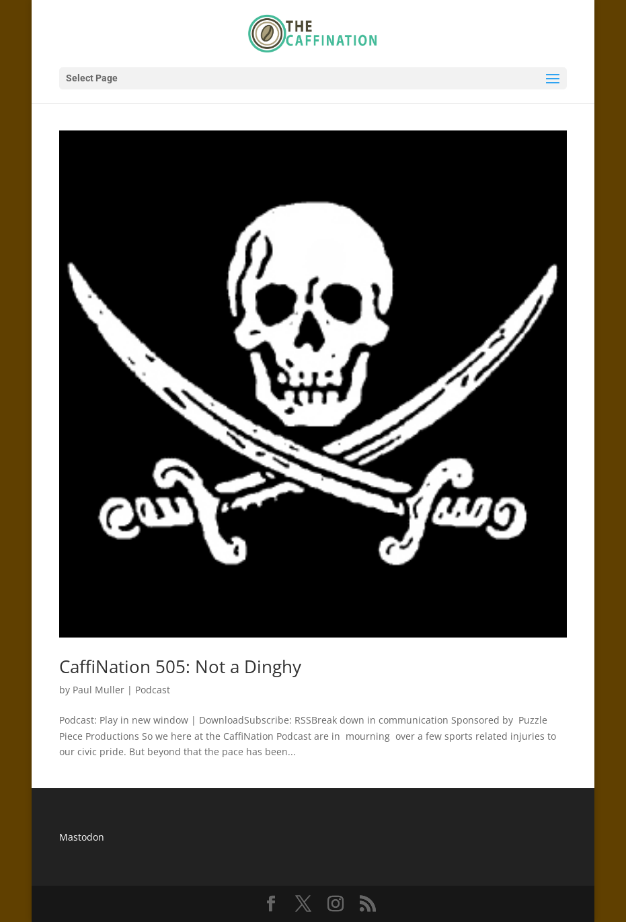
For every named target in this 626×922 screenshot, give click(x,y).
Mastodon (81, 837)
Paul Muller (98, 689)
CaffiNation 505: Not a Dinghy (180, 666)
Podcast (152, 689)
